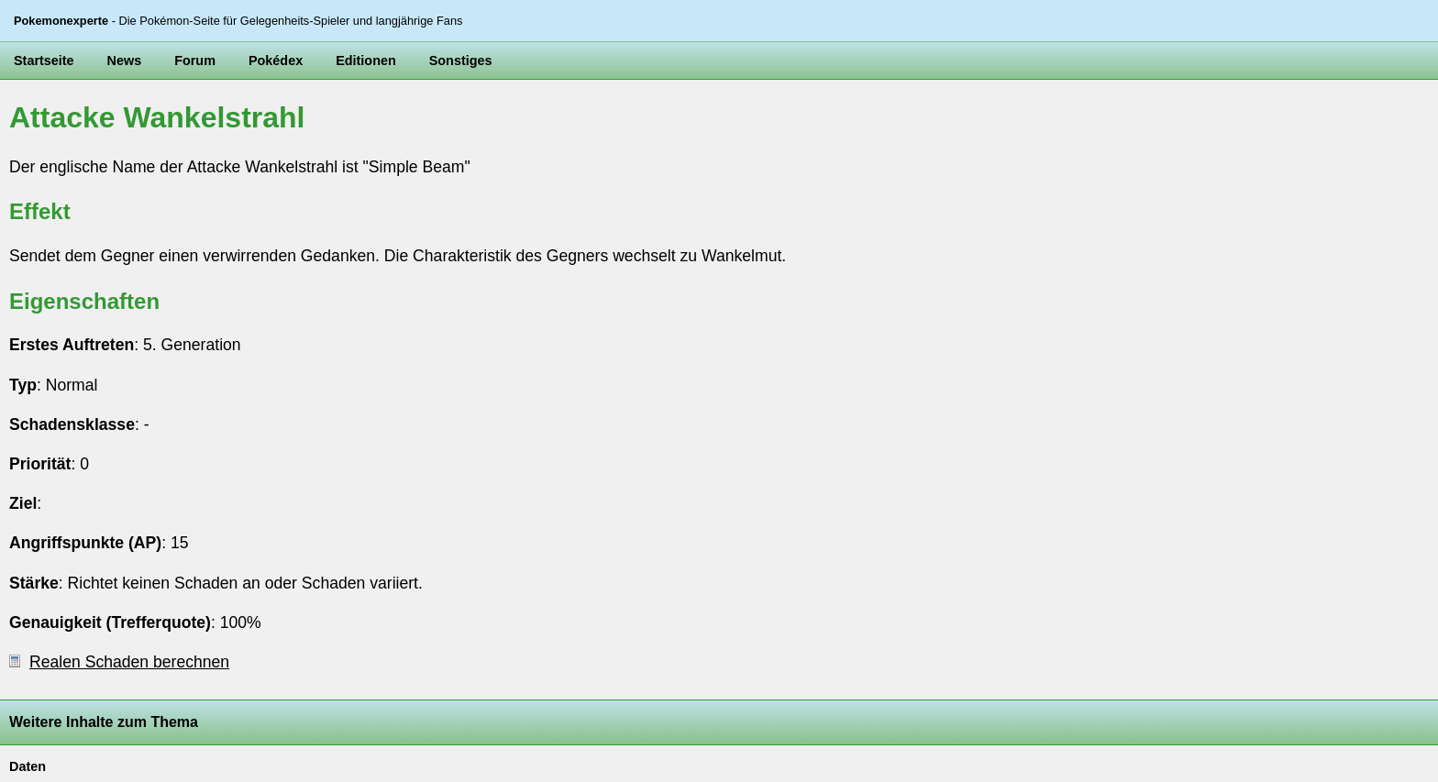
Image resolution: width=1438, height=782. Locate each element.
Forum (195, 60)
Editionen (366, 60)
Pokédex (276, 60)
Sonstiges (460, 60)
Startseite (44, 60)
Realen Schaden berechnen (119, 662)
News (124, 60)
